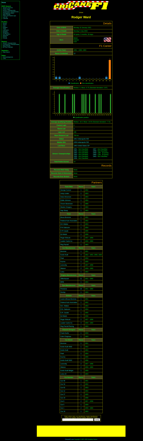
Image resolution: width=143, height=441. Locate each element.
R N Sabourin (65, 227)
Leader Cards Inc (66, 241)
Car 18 (63, 411)
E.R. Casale (65, 313)
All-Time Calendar (8, 47)
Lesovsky (64, 265)
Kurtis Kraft (64, 255)
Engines (5, 27)
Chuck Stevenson (67, 204)
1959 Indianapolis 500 (81, 142)
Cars (4, 26)
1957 (94, 149)
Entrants (5, 31)
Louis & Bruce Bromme (69, 299)
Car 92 (63, 387)
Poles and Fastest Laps (9, 15)
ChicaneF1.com (69, 439)
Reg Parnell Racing (67, 326)
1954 (75, 154)
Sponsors (5, 35)
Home (4, 2)
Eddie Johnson (66, 200)
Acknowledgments (8, 57)
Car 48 (63, 381)
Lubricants (6, 30)
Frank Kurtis (65, 333)
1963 (94, 156)
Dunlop (63, 292)
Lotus (62, 272)
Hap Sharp (64, 210)
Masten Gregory (66, 207)
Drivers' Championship (9, 10)
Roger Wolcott (65, 238)
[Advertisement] (81, 431)
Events (5, 36)
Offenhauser (65, 278)
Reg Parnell (65, 244)
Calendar (5, 18)
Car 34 (63, 384)
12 (74, 53)
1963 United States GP (82, 146)
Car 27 (63, 394)
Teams (5, 24)
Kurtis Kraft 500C (66, 360)
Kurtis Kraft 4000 (66, 347)
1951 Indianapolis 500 (81, 139)
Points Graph (6, 9)
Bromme (63, 251)
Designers (6, 32)
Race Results (6, 14)
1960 (94, 154)
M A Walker (64, 224)
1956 (75, 158)
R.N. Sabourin (65, 309)
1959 (94, 153)
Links (4, 58)
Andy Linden (65, 193)
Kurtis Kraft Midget (67, 370)
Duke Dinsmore (66, 197)
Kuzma (63, 261)
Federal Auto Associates (69, 221)
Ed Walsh (64, 234)
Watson (63, 268)
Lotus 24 (63, 374)
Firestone (64, 289)
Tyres (4, 28)
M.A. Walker (65, 306)
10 (81, 289)
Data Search (6, 52)
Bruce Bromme (66, 217)
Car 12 (63, 391)
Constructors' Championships (11, 44)
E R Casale (64, 231)
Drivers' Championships (9, 43)
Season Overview (8, 7)
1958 (94, 151)
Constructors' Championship (10, 11)
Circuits (5, 38)
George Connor (66, 190)
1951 (75, 149)
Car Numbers (6, 34)
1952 (75, 151)
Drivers (5, 23)
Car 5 (62, 404)
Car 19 (63, 398)
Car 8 (62, 401)
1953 (75, 153)
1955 (75, 156)
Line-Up (5, 17)
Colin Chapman (66, 336)
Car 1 (62, 408)
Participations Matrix (8, 13)
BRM (62, 282)
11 (81, 278)
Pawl (62, 258)
